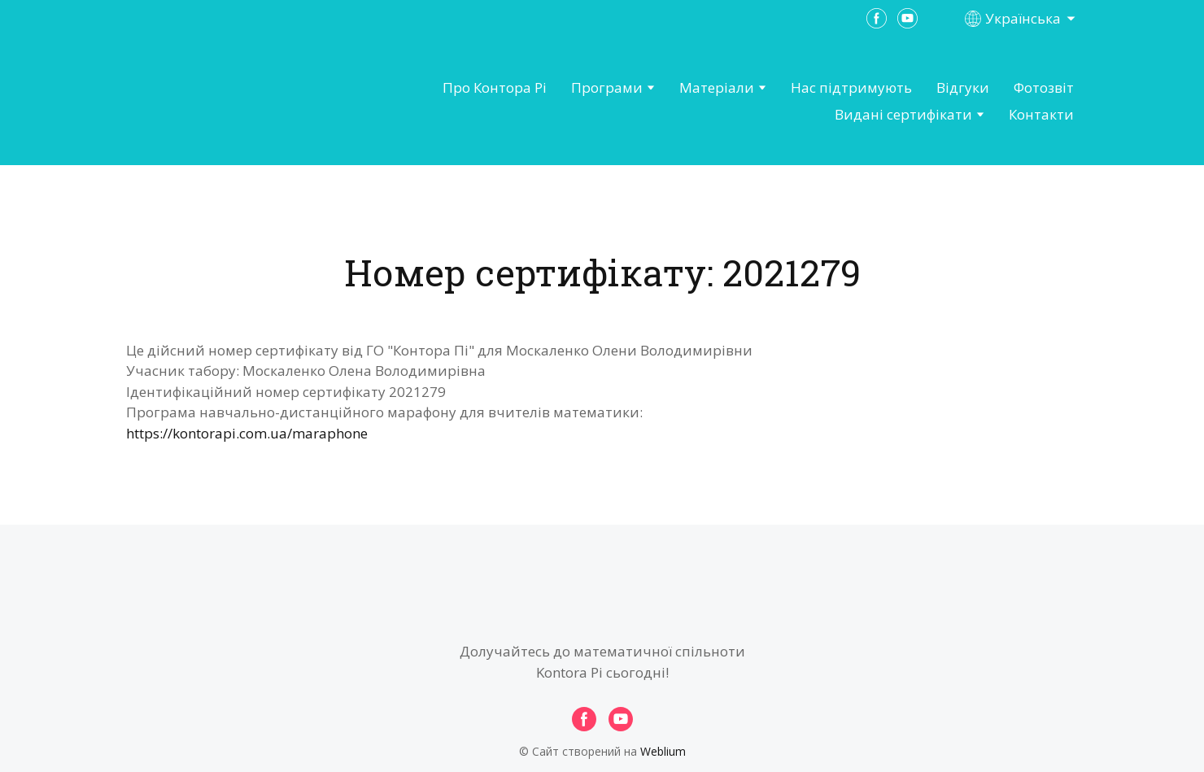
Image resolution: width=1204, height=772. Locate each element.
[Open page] (216, 102)
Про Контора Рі (495, 87)
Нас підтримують (851, 87)
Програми (607, 87)
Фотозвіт (1044, 87)
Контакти (1041, 114)
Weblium (663, 751)
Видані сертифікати (903, 114)
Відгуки (962, 87)
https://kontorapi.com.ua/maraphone (247, 433)
